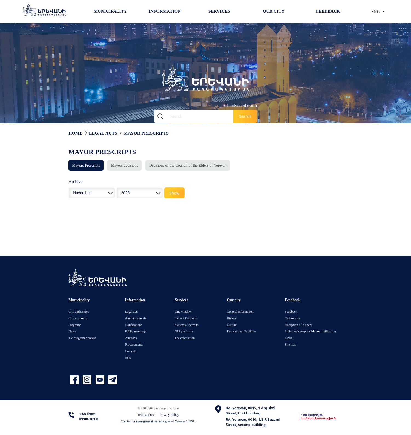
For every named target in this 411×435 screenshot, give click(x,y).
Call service (292, 318)
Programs (74, 324)
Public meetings (135, 331)
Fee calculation (185, 338)
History (232, 318)
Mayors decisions (124, 165)
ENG (376, 11)
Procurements (134, 344)
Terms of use (145, 414)
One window (183, 311)
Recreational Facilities (241, 331)
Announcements (135, 318)
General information (240, 311)
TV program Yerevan (82, 338)
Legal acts (103, 133)
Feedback (328, 11)
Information (165, 11)
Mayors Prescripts (86, 165)
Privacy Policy (169, 414)
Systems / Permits (186, 324)
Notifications (133, 324)
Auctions (131, 338)
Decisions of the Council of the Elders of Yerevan (187, 165)
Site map (290, 344)
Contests (130, 351)
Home (75, 133)
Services (219, 11)
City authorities (78, 311)
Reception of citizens (298, 324)
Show (174, 193)
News (72, 331)
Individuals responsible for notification (310, 331)
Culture (232, 324)
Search (245, 116)
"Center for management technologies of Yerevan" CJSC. (158, 421)
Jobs (128, 357)
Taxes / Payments (186, 318)
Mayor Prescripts (146, 133)
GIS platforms (184, 331)
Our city (274, 11)
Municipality (110, 11)
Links (288, 338)
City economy (77, 318)
